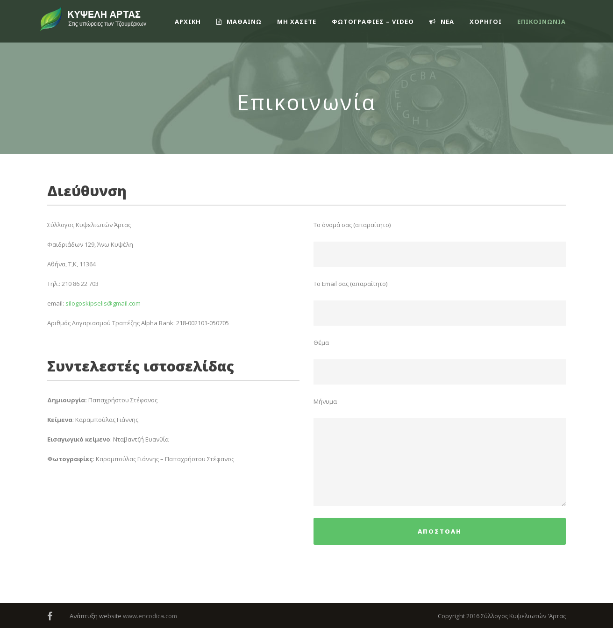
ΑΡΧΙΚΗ (188, 21)
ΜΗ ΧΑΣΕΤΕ (296, 21)
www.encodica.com (150, 616)
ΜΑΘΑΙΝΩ (239, 21)
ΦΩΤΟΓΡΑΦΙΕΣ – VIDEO (373, 21)
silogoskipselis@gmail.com (103, 303)
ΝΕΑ (441, 21)
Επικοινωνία (541, 21)
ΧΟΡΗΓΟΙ (486, 21)
